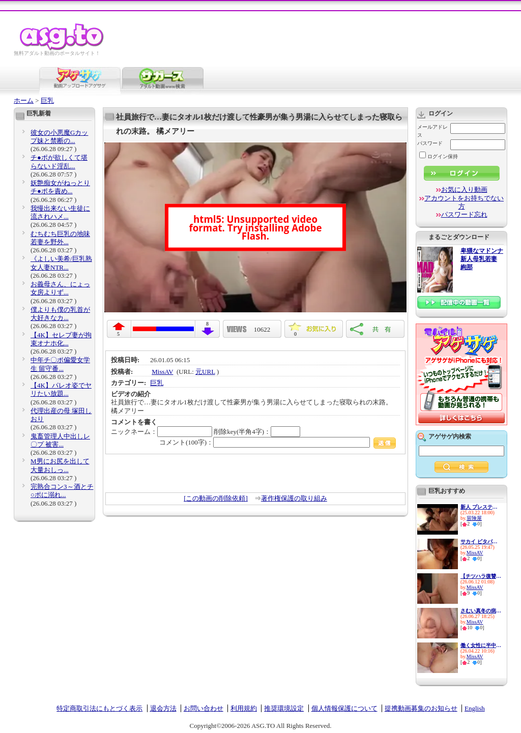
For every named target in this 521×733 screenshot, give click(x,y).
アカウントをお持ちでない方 (464, 202)
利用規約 (243, 708)
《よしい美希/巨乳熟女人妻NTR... (61, 263)
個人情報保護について (344, 708)
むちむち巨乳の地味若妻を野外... (60, 238)
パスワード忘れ (464, 214)
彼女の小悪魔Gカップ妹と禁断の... (59, 136)
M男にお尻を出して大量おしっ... (60, 465)
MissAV (162, 371)
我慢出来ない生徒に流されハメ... (60, 212)
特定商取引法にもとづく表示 (99, 708)
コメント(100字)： (277, 442)
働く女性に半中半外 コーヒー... (480, 645)
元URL (205, 371)
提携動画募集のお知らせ (421, 708)
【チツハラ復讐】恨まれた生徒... (480, 576)
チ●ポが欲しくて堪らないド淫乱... (59, 161)
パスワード (430, 143)
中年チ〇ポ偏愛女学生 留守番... (60, 364)
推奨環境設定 (284, 708)
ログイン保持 (438, 156)
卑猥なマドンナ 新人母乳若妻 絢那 (481, 259)
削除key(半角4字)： (257, 431)
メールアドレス (432, 131)
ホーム (24, 100)
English (475, 708)
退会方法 (163, 708)
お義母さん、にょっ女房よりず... (60, 288)
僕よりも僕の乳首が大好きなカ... (60, 313)
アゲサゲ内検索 (449, 436)
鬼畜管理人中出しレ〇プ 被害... (60, 440)
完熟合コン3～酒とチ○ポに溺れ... (62, 491)
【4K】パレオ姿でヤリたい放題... (61, 389)
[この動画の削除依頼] (216, 498)
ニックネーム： (161, 431)
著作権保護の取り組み (294, 498)
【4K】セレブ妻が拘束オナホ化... (61, 339)
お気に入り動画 (464, 189)
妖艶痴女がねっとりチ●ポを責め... (60, 187)
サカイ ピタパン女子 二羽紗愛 (480, 541)
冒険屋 (474, 518)
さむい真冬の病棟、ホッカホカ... (480, 610)
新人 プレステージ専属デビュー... (480, 507)
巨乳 (47, 100)
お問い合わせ (203, 708)
